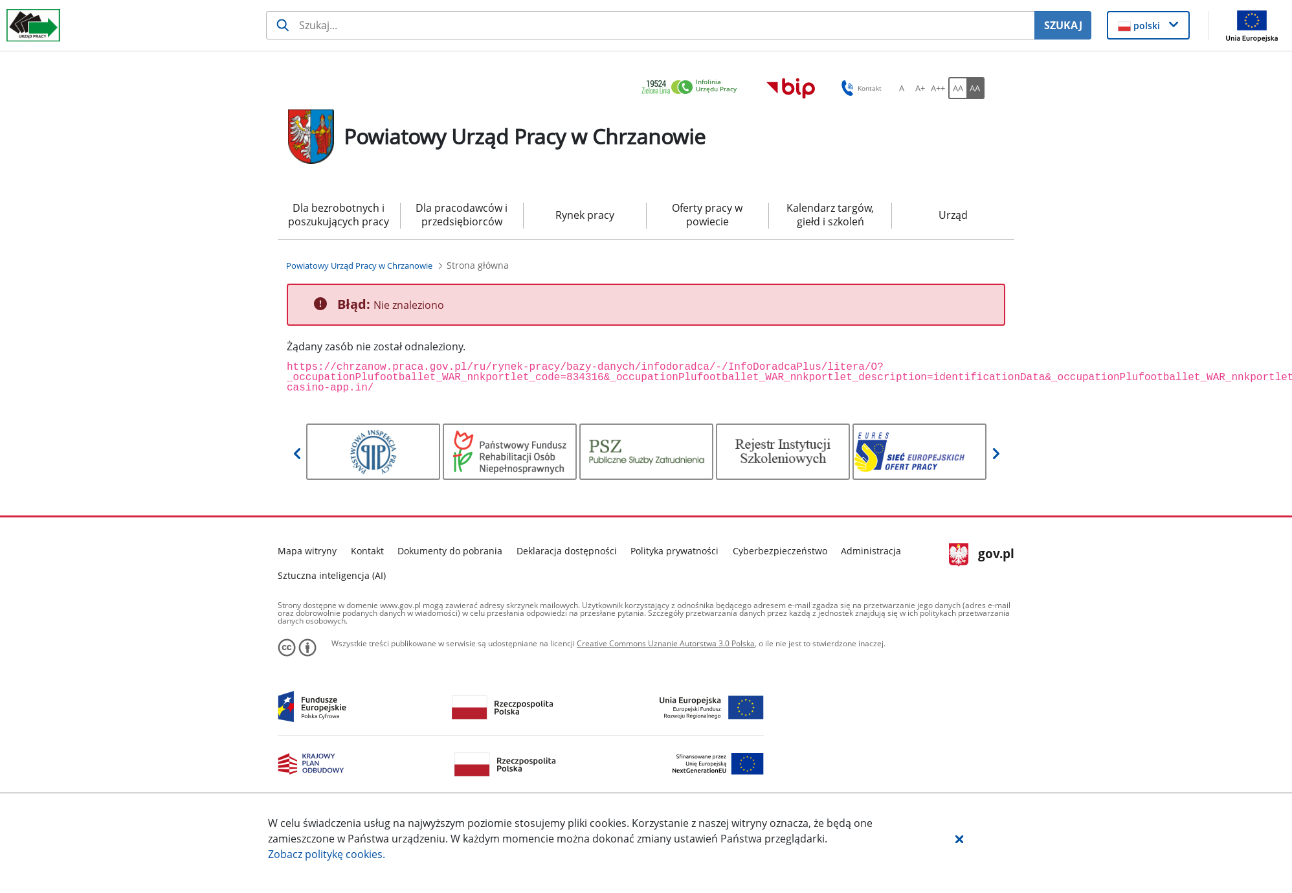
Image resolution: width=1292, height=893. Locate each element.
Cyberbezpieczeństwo (780, 551)
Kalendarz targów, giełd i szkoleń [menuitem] (830, 215)
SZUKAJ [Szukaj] (1063, 25)
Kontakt (367, 551)
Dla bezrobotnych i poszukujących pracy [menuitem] (338, 215)
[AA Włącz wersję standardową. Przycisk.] (957, 88)
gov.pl (981, 555)
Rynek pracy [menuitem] (584, 215)
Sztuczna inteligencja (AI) (332, 575)
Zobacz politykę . (326, 854)
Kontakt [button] (859, 88)
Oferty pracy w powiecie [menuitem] (707, 215)
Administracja (871, 551)
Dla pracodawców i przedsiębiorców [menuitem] (461, 215)
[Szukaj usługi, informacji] (650, 25)
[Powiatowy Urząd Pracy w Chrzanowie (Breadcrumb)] (359, 265)
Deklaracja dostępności (567, 551)
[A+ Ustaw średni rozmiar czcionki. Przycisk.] (920, 88)
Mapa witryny (307, 551)
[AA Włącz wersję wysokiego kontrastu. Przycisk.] (975, 88)
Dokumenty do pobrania (449, 551)
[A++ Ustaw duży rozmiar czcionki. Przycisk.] (938, 88)
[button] (959, 838)
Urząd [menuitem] (953, 215)
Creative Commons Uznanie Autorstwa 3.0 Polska (666, 643)
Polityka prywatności (674, 551)
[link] (692, 87)
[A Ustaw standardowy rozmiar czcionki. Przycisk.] (901, 88)
